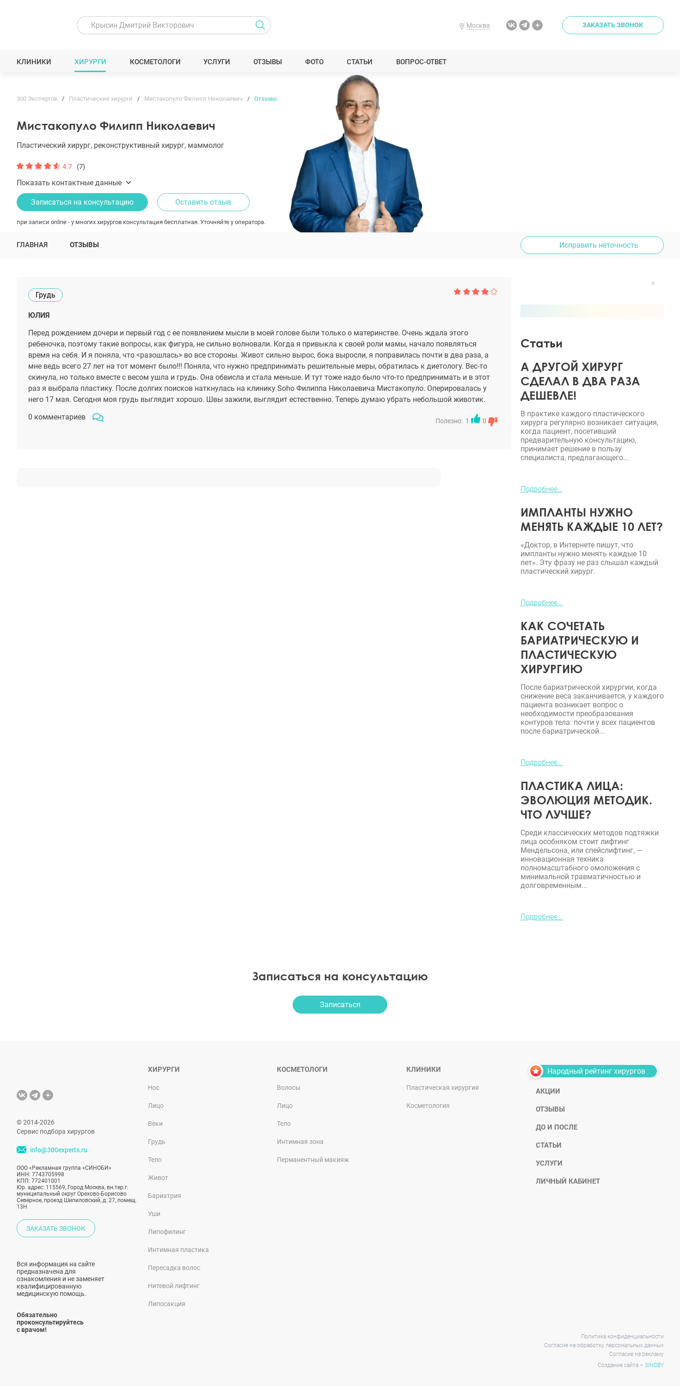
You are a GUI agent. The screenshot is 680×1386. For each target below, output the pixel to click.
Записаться (340, 1004)
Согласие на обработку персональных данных (604, 1345)
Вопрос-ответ (421, 62)
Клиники (34, 62)
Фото (314, 62)
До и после (556, 1127)
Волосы (288, 1087)
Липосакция (166, 1303)
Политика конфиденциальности (622, 1336)
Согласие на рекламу (636, 1354)
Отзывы (267, 62)
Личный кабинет (568, 1181)
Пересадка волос (174, 1267)
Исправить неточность (598, 245)
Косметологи (155, 62)
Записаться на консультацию (82, 202)
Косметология (428, 1105)
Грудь (156, 1141)
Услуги (216, 62)
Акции (548, 1091)
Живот (158, 1177)
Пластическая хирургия (442, 1087)
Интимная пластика (178, 1249)
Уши (154, 1213)
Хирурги (90, 62)
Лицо (156, 1105)
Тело (155, 1159)
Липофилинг (167, 1231)
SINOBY (654, 1365)
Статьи (359, 62)
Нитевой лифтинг (174, 1285)
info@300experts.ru (58, 1150)
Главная (32, 245)
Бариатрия (164, 1195)
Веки (155, 1123)
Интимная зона (300, 1141)
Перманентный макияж (313, 1159)
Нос (153, 1087)
